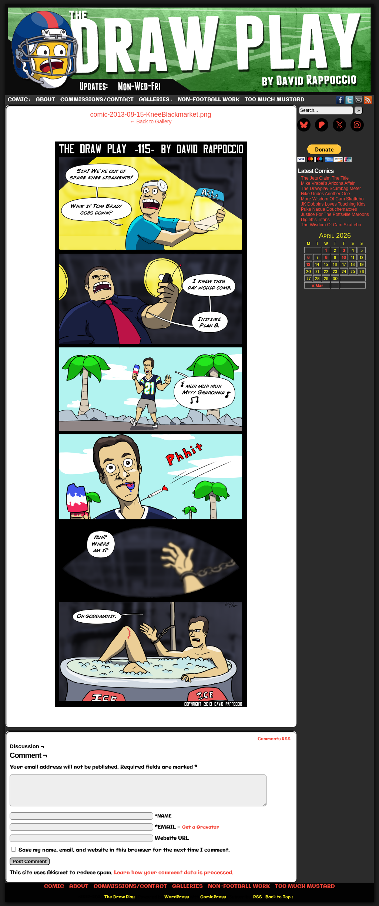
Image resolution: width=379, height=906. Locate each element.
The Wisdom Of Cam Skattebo (331, 224)
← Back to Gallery (151, 121)
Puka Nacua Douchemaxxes (329, 209)
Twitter (349, 99)
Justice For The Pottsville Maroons (335, 214)
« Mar (317, 285)
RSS (368, 99)
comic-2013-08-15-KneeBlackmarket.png (150, 114)
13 (308, 264)
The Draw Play (190, 49)
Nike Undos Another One (325, 193)
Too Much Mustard (275, 99)
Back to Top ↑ (279, 897)
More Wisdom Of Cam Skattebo (332, 198)
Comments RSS (274, 739)
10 (344, 257)
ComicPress (213, 897)
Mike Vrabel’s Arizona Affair (328, 183)
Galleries (155, 99)
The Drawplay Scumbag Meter (331, 188)
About (45, 99)
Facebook (340, 99)
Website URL (172, 838)
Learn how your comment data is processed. (174, 872)
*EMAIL (187, 827)
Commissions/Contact (97, 99)
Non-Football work (208, 99)
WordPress (176, 897)
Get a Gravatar (200, 827)
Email (358, 99)
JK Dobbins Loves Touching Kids (333, 204)
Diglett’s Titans (315, 219)
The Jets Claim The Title (325, 178)
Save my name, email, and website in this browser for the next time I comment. (124, 850)
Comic (19, 99)
